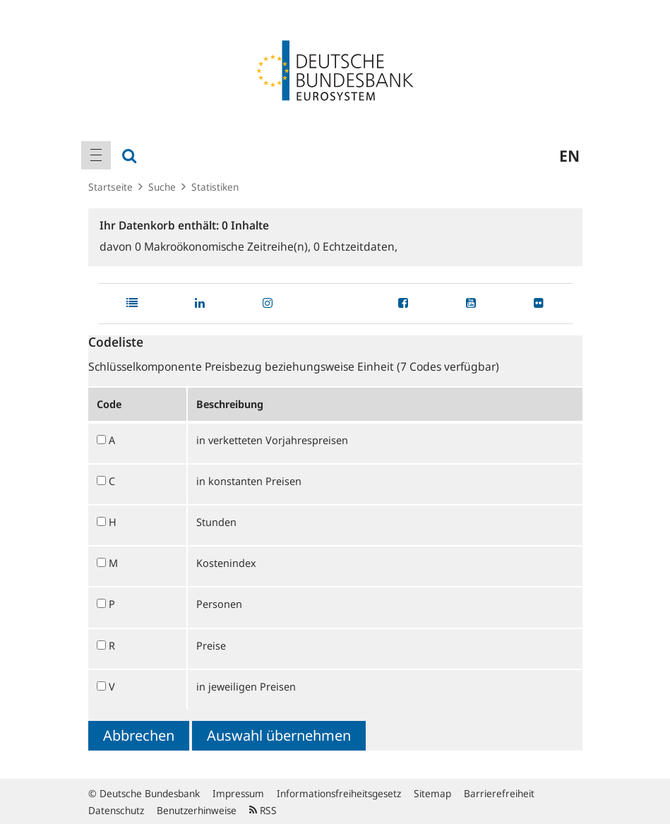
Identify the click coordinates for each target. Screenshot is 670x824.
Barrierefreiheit (499, 793)
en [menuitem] (569, 155)
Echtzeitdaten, (355, 246)
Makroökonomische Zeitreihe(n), (224, 246)
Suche (162, 186)
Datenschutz (116, 810)
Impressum (238, 793)
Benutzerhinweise (197, 810)
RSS (263, 810)
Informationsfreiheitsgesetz (339, 793)
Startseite (110, 186)
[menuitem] (96, 155)
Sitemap (432, 793)
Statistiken (215, 186)
